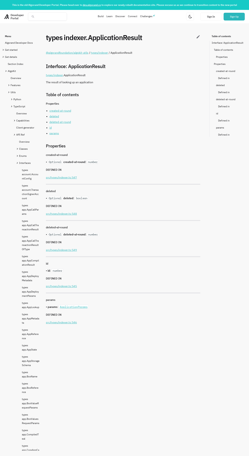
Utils (13, 92)
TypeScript (19, 106)
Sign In (211, 16)
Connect (132, 16)
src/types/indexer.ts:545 (61, 286)
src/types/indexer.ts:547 (61, 177)
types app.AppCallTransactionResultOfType (30, 243)
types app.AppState (29, 347)
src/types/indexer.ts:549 (61, 250)
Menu (8, 36)
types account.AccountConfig (30, 174)
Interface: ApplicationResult (227, 42)
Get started (11, 49)
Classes (23, 148)
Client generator (25, 127)
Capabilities (22, 120)
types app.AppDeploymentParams (30, 291)
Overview (16, 78)
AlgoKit (12, 71)
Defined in (224, 78)
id (217, 113)
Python (17, 99)
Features (15, 85)
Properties (222, 57)
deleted (220, 85)
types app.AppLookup (30, 305)
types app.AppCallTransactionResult (30, 225)
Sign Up (234, 16)
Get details (11, 57)
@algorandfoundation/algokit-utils (67, 52)
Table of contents (221, 36)
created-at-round (225, 71)
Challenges (146, 16)
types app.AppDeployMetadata (30, 276)
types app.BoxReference (30, 388)
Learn (109, 16)
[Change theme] (190, 17)
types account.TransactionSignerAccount (30, 192)
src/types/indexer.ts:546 (61, 322)
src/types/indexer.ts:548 (61, 213)
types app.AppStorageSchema (31, 361)
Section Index (15, 64)
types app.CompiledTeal (30, 434)
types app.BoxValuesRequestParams (30, 419)
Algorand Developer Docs (19, 42)
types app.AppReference (30, 334)
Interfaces (25, 163)
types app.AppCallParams (30, 209)
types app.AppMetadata (30, 318)
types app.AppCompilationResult (30, 260)
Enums (23, 155)
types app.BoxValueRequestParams (30, 403)
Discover (120, 16)
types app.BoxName (29, 374)
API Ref (20, 134)
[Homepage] (14, 16)
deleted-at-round (225, 99)
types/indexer (99, 52)
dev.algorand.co (92, 5)
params (220, 127)
